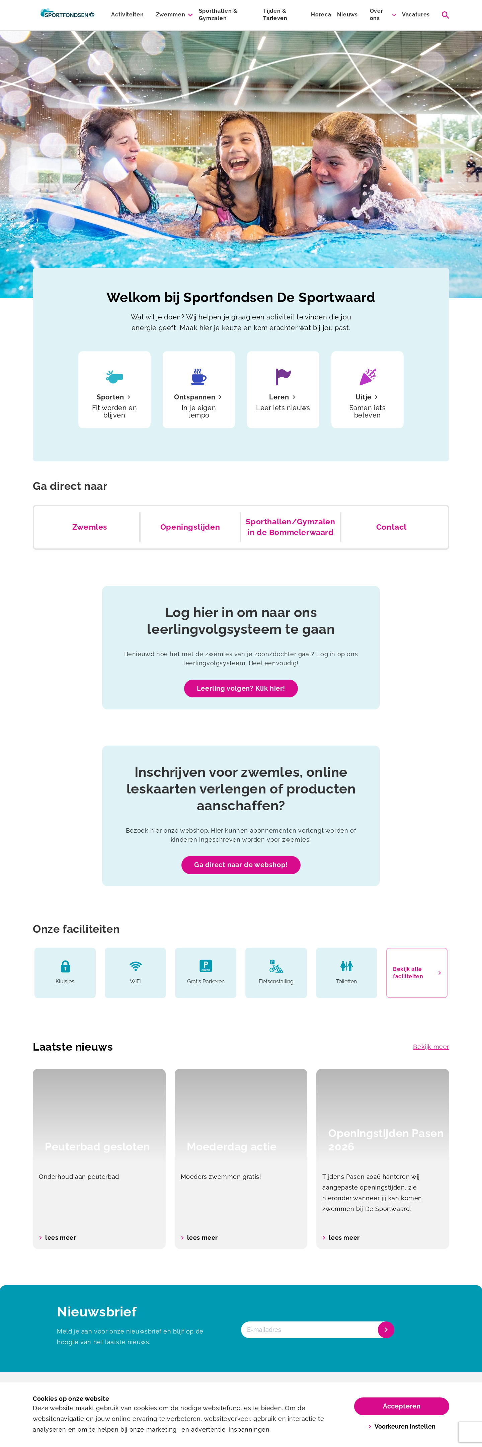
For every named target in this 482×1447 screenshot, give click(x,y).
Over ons (376, 14)
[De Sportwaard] (67, 15)
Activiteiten (127, 14)
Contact (391, 527)
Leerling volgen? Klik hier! (241, 688)
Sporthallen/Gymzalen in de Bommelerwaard (290, 527)
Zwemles (89, 527)
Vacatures (416, 14)
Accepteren (401, 1406)
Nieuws (347, 14)
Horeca (321, 14)
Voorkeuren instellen (401, 1426)
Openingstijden (190, 527)
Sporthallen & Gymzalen (218, 14)
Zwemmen (170, 14)
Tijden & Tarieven (275, 14)
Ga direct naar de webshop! (241, 865)
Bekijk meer (431, 1046)
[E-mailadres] (317, 1329)
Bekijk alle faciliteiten (417, 973)
